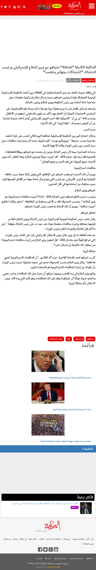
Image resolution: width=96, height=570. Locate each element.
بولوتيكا (66, 539)
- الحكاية (89, 87)
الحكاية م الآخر (73, 80)
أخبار (88, 539)
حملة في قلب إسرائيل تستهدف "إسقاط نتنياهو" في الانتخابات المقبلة (65, 441)
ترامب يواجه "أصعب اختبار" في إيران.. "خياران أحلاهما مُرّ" (70, 378)
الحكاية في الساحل (53, 539)
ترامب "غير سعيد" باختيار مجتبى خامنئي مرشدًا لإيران (72, 409)
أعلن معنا (48, 558)
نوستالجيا (7, 539)
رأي (92, 539)
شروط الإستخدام (60, 558)
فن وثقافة (23, 539)
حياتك (41, 539)
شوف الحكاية (88, 544)
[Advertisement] (48, 41)
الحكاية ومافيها (88, 80)
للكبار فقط (32, 539)
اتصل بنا (39, 558)
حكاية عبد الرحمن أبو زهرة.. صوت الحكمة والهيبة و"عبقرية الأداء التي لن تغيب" (45, 504)
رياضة (15, 539)
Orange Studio (53, 567)
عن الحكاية (89, 558)
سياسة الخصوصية (76, 558)
